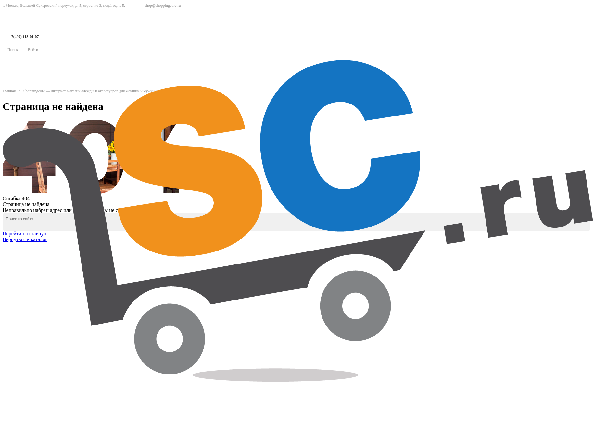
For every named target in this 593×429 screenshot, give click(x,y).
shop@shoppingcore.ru (163, 5)
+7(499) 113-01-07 (24, 36)
